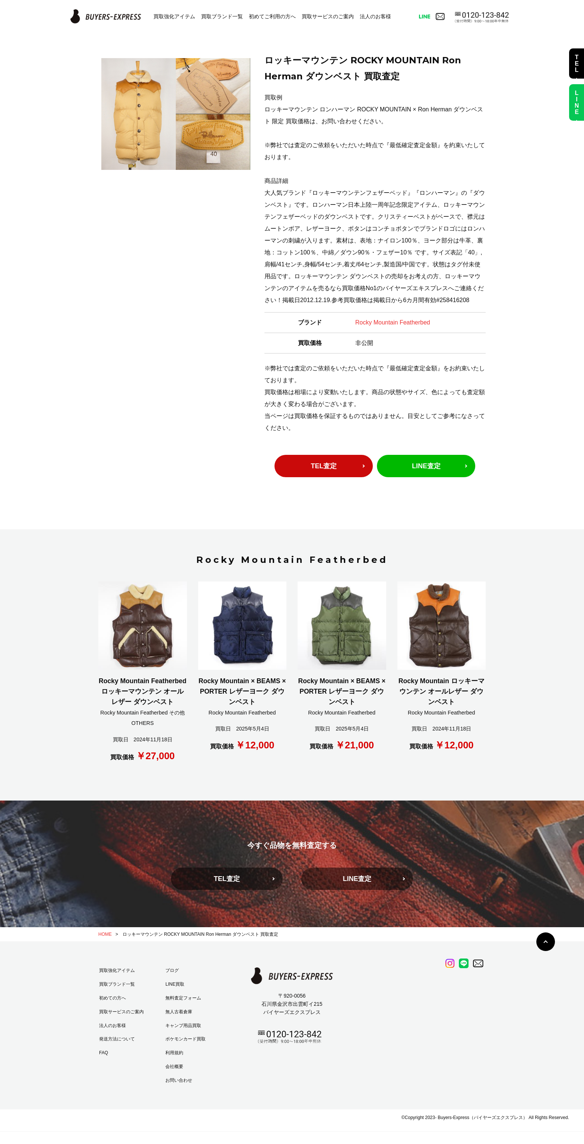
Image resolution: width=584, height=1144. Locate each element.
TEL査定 (324, 466)
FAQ (103, 1052)
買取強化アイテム (174, 16)
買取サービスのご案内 (328, 16)
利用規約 (174, 1052)
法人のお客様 (375, 16)
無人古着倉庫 (178, 1011)
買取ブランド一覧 (222, 16)
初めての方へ (112, 998)
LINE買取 (174, 984)
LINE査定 (426, 466)
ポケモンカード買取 (185, 1039)
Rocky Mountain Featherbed (392, 322)
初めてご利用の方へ (272, 16)
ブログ (172, 970)
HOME (105, 934)
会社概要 (174, 1066)
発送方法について (117, 1039)
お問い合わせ (178, 1080)
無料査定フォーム (183, 998)
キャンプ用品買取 (183, 1025)
